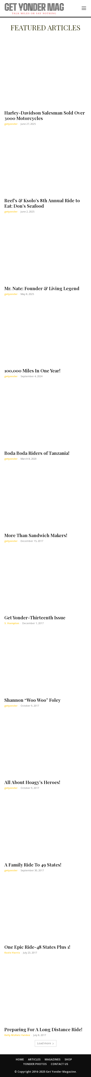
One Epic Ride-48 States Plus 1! (37, 947)
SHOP (68, 1059)
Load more (45, 1043)
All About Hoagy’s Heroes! (32, 782)
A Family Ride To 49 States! (32, 864)
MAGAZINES (52, 1059)
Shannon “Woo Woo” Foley (32, 700)
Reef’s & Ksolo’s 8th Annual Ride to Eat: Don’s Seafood (42, 203)
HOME (20, 1059)
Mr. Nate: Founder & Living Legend (41, 288)
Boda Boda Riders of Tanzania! (36, 453)
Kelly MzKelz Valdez (17, 1035)
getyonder (11, 123)
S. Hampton (11, 623)
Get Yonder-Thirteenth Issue (34, 617)
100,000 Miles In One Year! (32, 370)
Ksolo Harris (12, 952)
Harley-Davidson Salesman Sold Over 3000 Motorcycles (44, 115)
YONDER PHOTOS (35, 1064)
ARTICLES (34, 1059)
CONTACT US (59, 1064)
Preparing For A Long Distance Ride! (43, 1029)
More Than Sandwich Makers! (35, 535)
